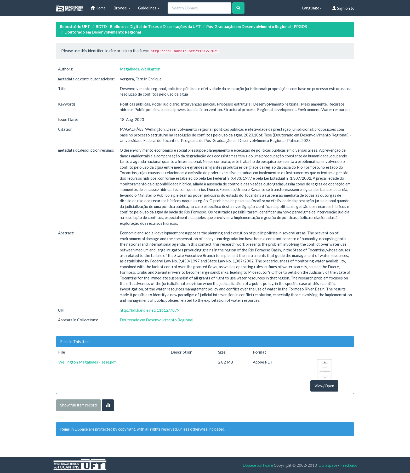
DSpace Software (258, 465)
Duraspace (327, 465)
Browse (121, 8)
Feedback (348, 465)
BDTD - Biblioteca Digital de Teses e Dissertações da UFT (148, 26)
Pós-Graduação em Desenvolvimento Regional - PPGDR (256, 26)
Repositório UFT (75, 26)
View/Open (324, 385)
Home (98, 8)
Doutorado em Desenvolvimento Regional (103, 32)
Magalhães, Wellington (140, 69)
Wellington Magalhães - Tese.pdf (87, 362)
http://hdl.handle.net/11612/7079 (149, 310)
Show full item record (78, 405)
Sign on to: (344, 8)
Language (312, 8)
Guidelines (149, 8)
